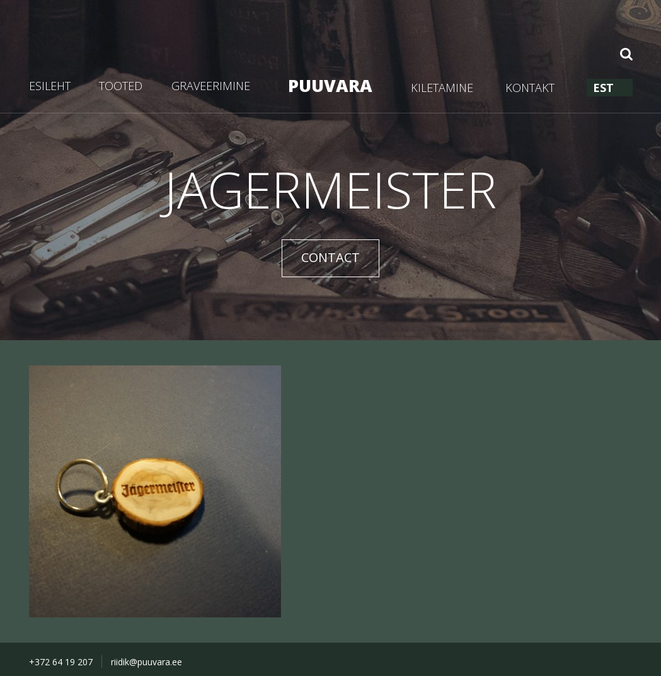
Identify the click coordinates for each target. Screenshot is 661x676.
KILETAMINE (442, 87)
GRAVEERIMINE (210, 85)
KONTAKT (530, 87)
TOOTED (120, 85)
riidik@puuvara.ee (146, 662)
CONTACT (330, 257)
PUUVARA (330, 85)
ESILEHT (50, 85)
